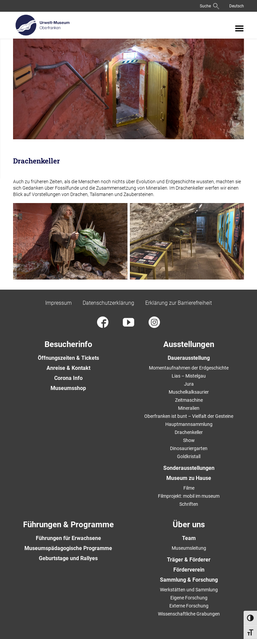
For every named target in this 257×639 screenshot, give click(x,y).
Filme (188, 488)
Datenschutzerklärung (108, 303)
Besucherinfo (68, 344)
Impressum (58, 303)
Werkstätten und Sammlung (189, 589)
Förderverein (188, 570)
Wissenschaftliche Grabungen (189, 614)
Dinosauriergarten (188, 448)
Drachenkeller (189, 432)
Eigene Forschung (188, 597)
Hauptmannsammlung (188, 424)
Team (189, 538)
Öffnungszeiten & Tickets (68, 358)
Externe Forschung (188, 605)
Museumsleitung (189, 548)
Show (189, 440)
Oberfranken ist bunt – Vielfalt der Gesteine (188, 416)
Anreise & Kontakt (68, 368)
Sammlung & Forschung (189, 580)
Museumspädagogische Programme (68, 548)
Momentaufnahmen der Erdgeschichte (189, 368)
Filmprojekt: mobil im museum (189, 496)
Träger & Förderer (188, 559)
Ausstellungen (188, 344)
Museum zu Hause (188, 478)
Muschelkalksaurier (189, 392)
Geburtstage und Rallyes (68, 558)
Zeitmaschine (189, 400)
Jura (189, 384)
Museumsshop (68, 388)
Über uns (189, 524)
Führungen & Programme (68, 524)
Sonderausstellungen (189, 468)
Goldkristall (188, 456)
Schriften (188, 504)
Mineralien (188, 408)
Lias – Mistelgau (189, 376)
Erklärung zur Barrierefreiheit (178, 303)
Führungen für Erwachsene (68, 538)
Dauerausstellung (189, 358)
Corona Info (68, 378)
